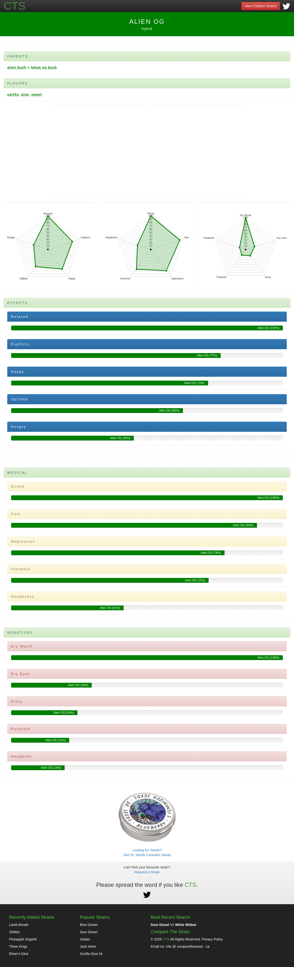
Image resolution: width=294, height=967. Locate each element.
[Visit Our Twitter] (286, 8)
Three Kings (18, 946)
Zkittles (14, 932)
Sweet (36, 94)
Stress (18, 486)
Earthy (13, 94)
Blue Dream (89, 925)
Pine (25, 94)
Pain (16, 514)
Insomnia (20, 569)
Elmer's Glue (19, 954)
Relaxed (19, 317)
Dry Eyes (20, 674)
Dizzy (17, 701)
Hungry (18, 427)
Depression (23, 541)
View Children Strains (260, 6)
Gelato (85, 939)
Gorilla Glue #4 (91, 954)
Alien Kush (16, 67)
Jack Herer (88, 946)
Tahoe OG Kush (44, 67)
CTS (166, 939)
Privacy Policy (212, 939)
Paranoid (20, 729)
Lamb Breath (19, 925)
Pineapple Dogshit (23, 939)
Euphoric (20, 344)
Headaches (23, 596)
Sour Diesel (88, 932)
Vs (173, 925)
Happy (17, 372)
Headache (21, 756)
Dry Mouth (22, 646)
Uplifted (19, 399)
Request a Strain (146, 872)
